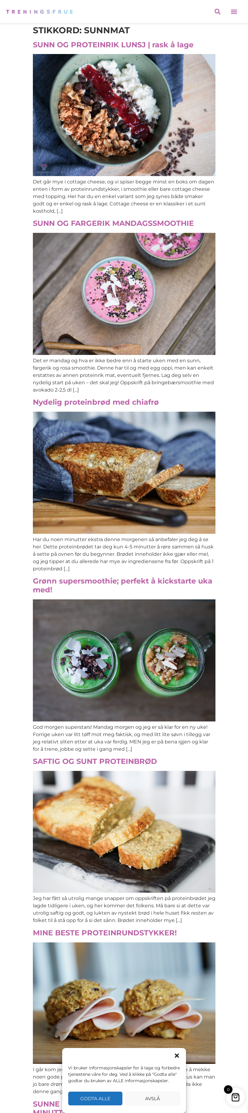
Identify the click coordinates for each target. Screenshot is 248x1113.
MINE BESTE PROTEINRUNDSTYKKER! (105, 932)
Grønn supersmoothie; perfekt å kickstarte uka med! (122, 585)
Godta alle (95, 1098)
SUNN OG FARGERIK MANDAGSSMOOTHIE (113, 223)
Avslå (152, 1098)
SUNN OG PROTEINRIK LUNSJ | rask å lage (113, 44)
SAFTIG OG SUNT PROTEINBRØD (95, 761)
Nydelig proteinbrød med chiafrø (96, 402)
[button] (177, 1056)
